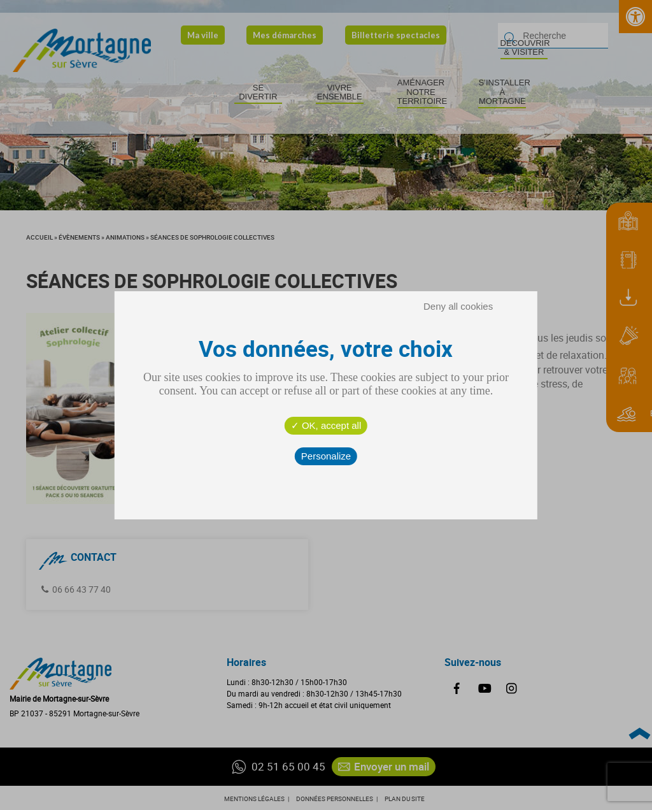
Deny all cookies (458, 306)
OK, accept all (326, 425)
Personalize (326, 456)
